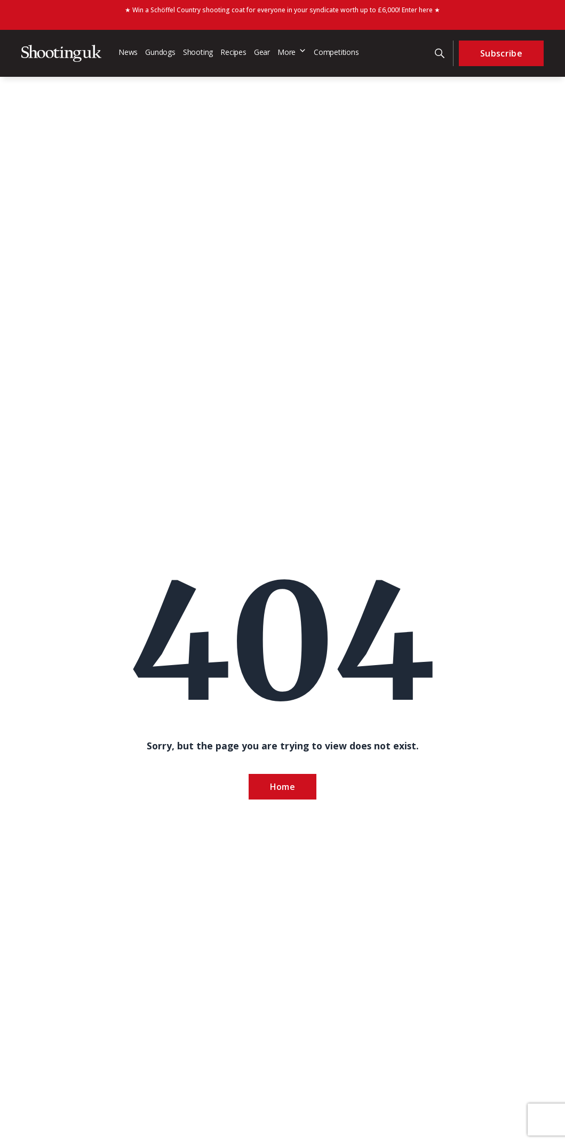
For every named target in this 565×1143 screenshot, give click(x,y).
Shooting (198, 52)
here (426, 9)
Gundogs (160, 52)
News (128, 52)
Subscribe (501, 53)
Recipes (233, 52)
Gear (262, 52)
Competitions (336, 52)
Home (282, 787)
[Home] (61, 53)
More (291, 52)
